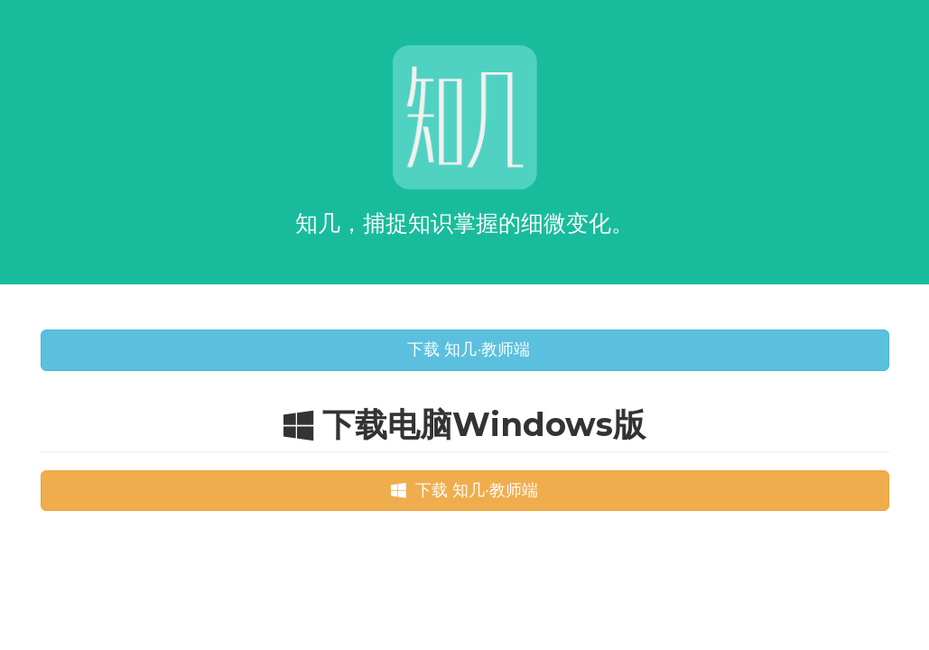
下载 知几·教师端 (464, 349)
